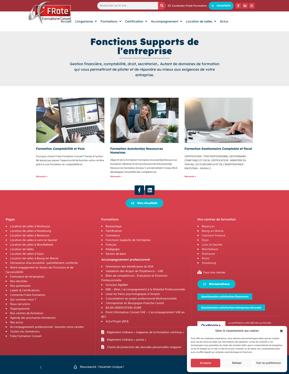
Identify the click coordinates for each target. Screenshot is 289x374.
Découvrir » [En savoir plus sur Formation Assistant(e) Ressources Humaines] (116, 177)
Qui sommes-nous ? (23, 299)
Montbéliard (210, 249)
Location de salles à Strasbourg (30, 231)
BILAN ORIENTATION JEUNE (123, 307)
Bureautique (114, 226)
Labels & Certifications (25, 290)
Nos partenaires (20, 286)
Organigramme (20, 308)
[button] (281, 331)
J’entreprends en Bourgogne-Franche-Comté (135, 303)
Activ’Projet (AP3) (117, 321)
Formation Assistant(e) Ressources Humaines (136, 150)
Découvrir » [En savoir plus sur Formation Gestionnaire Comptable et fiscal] (190, 177)
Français (111, 244)
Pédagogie (113, 249)
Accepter (205, 363)
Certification (114, 231)
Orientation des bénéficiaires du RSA (129, 266)
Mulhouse (208, 253)
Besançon (208, 226)
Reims (206, 258)
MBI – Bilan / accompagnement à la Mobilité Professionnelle (145, 289)
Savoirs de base (116, 253)
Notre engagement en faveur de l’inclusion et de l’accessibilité (39, 270)
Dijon (205, 240)
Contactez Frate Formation (27, 295)
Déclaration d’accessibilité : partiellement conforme (44, 263)
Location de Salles (22, 249)
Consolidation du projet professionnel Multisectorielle (141, 298)
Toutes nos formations (25, 331)
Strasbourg (209, 263)
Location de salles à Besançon (29, 235)
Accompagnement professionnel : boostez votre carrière (47, 327)
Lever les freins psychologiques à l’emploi (133, 294)
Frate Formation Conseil (26, 336)
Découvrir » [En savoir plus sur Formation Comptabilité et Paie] (42, 177)
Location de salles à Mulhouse (30, 226)
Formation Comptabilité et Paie (60, 149)
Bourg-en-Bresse (213, 231)
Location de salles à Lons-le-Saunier (33, 240)
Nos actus (16, 322)
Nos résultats (18, 281)
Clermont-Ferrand (213, 235)
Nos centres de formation (26, 313)
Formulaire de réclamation (27, 276)
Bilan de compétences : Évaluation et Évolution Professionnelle (134, 278)
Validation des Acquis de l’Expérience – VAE (134, 271)
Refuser (237, 363)
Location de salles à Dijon (27, 253)
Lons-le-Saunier (212, 244)
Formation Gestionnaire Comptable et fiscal (218, 149)
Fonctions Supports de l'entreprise (128, 240)
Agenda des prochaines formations (33, 318)
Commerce (113, 235)
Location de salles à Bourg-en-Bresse (34, 258)
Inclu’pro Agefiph (117, 285)
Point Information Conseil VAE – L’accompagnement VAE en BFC (143, 315)
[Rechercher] (162, 6)
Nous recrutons (20, 304)
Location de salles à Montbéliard (31, 244)
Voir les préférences (268, 363)
